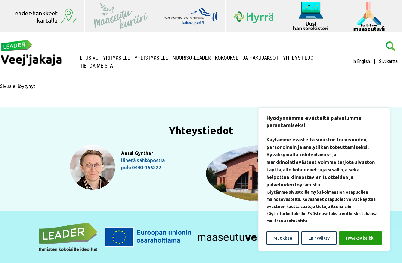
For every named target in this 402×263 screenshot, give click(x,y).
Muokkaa (282, 238)
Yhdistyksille (151, 58)
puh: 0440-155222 (141, 167)
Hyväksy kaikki (360, 238)
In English (361, 61)
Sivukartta (388, 61)
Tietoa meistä (96, 66)
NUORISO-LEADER (192, 58)
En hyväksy (319, 238)
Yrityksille (116, 58)
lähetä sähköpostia (143, 160)
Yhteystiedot (299, 58)
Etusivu (89, 58)
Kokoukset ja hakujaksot (247, 58)
